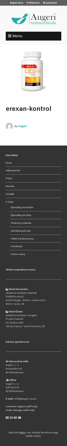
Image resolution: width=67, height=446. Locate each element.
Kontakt (10, 194)
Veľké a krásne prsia (22, 238)
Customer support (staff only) (21, 406)
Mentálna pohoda (21, 230)
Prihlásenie (33, 2)
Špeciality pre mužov (22, 207)
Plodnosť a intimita (21, 223)
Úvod (8, 162)
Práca (9, 178)
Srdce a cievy (18, 254)
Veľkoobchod (13, 170)
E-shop (9, 201)
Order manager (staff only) (20, 410)
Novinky (10, 186)
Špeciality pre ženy (21, 215)
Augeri (22, 126)
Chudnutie (16, 246)
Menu (17, 36)
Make (22, 432)
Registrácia (16, 2)
